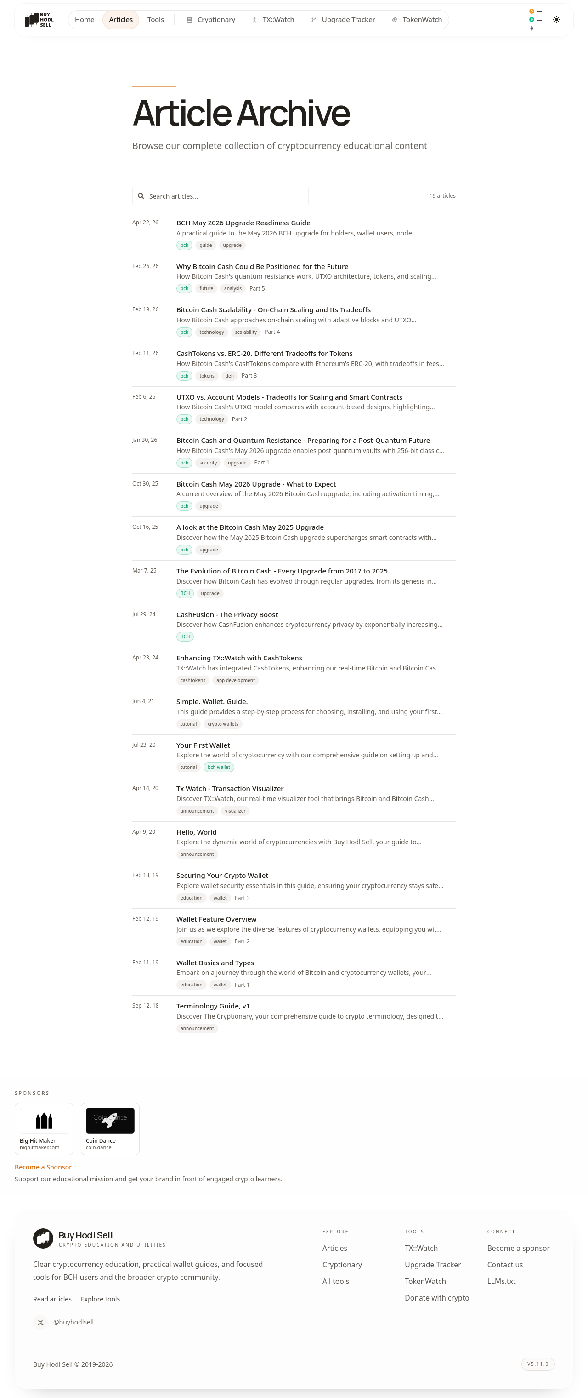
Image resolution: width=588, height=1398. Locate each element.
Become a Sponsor (43, 1167)
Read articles (52, 1299)
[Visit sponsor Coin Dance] (110, 1129)
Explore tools (100, 1299)
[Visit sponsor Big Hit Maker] (44, 1129)
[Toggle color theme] (557, 20)
